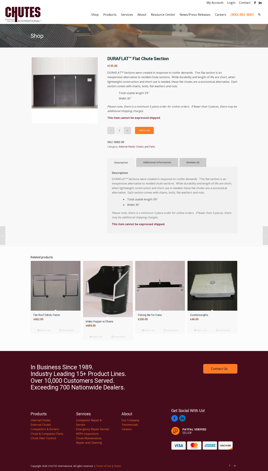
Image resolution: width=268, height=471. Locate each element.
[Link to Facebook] (254, 2)
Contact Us (219, 369)
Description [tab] (121, 162)
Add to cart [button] (43, 330)
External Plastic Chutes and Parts (137, 146)
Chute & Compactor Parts (47, 434)
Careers (127, 429)
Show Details (66, 330)
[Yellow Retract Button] (265, 235)
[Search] (259, 14)
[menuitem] (215, 2)
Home (117, 466)
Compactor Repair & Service (89, 422)
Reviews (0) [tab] (192, 162)
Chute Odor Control (43, 438)
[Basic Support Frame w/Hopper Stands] (2, 235)
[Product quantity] (119, 130)
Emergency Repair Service (92, 429)
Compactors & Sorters (45, 429)
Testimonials (130, 425)
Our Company (130, 420)
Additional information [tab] (157, 162)
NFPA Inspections (87, 434)
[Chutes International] (23, 14)
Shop (37, 35)
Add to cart (144, 130)
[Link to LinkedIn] (260, 2)
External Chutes (41, 425)
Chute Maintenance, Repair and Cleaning (89, 440)
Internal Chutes (41, 420)
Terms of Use (103, 466)
